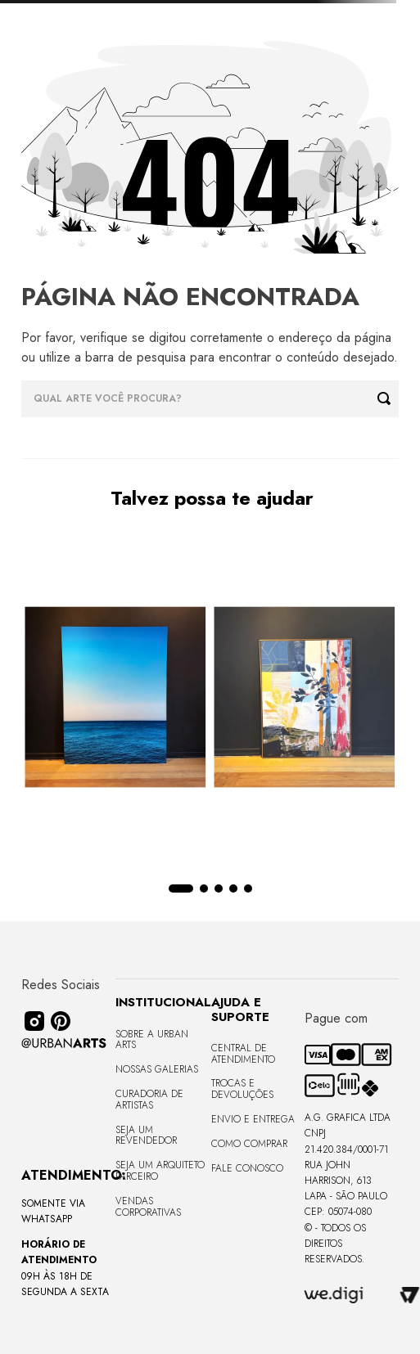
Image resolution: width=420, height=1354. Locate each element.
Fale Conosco (247, 1168)
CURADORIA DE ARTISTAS (149, 1099)
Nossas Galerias (156, 1069)
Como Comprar (249, 1143)
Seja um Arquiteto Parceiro (160, 1171)
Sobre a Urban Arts (151, 1040)
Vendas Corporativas (148, 1207)
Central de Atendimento (243, 1054)
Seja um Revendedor (146, 1135)
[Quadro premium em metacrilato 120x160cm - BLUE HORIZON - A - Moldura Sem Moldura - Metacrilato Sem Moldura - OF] (115, 698)
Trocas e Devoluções (242, 1089)
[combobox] (210, 398)
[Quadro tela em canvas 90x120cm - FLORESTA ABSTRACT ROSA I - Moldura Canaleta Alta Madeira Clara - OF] (305, 698)
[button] (181, 888)
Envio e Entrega (253, 1119)
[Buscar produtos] (388, 398)
